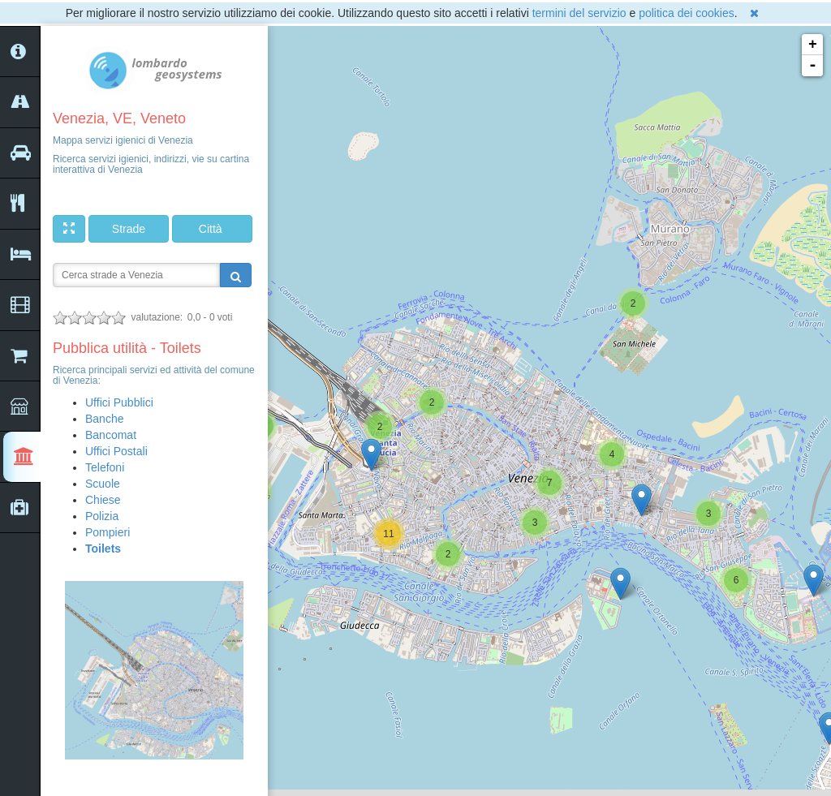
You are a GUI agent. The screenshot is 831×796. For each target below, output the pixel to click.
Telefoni (104, 467)
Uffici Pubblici (119, 402)
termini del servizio (579, 12)
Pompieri (107, 532)
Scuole (102, 483)
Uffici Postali (116, 451)
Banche (104, 418)
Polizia (101, 516)
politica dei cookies (686, 12)
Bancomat (110, 434)
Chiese (103, 499)
